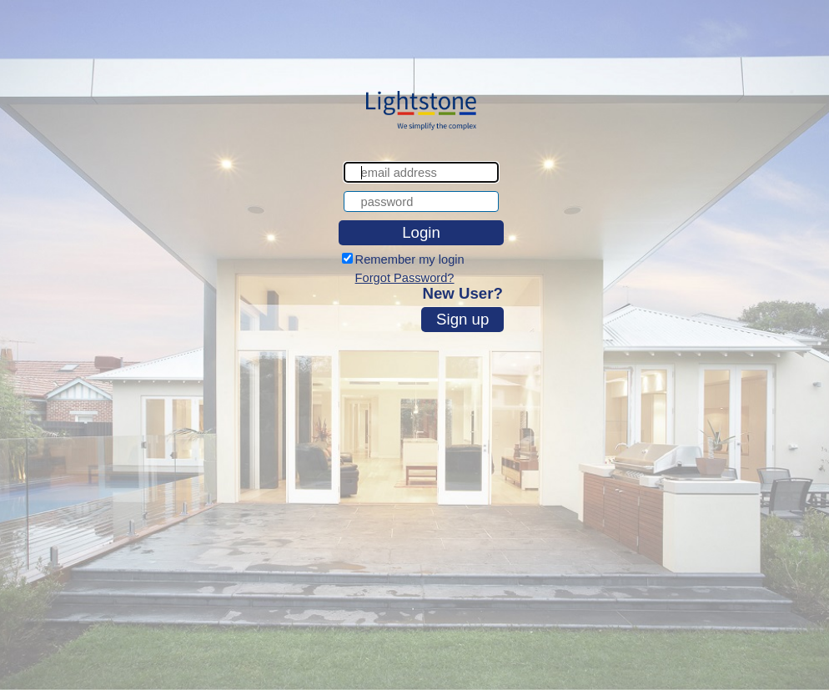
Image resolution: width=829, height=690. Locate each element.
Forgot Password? (405, 278)
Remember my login (410, 259)
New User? (462, 293)
